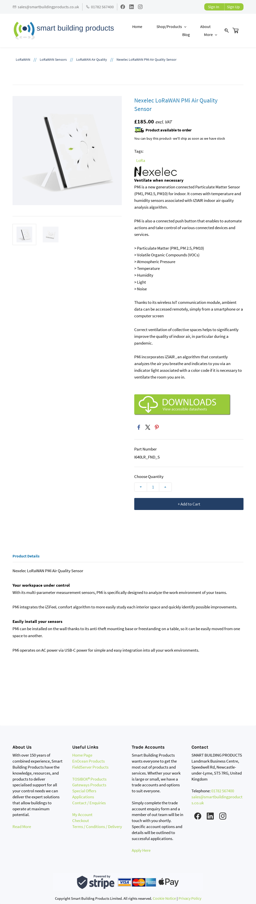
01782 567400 (222, 791)
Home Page (82, 755)
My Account (82, 815)
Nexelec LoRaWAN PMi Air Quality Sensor (146, 59)
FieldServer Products (90, 767)
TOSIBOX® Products (89, 779)
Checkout (80, 821)
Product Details (26, 555)
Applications (83, 797)
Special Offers (84, 791)
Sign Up (233, 6)
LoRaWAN (23, 59)
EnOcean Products (88, 761)
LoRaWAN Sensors (53, 59)
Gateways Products (89, 785)
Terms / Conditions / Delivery (97, 827)
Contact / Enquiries (89, 803)
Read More (21, 827)
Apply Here (141, 850)
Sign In (213, 6)
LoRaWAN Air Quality (91, 59)
